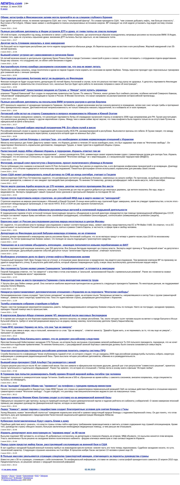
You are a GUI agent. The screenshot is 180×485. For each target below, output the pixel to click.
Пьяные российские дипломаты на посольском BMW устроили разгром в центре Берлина (53, 102)
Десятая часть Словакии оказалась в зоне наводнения (33, 43)
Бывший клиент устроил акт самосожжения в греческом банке (37, 55)
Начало (4, 476)
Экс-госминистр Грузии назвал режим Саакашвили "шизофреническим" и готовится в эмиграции (57, 268)
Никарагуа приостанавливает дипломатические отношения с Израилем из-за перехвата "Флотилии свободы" (65, 292)
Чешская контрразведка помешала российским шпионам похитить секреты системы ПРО (53, 350)
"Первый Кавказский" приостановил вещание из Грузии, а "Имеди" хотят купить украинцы (54, 90)
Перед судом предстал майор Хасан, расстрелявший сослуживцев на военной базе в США (54, 444)
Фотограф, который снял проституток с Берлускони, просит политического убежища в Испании (57, 163)
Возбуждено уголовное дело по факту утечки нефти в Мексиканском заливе (45, 256)
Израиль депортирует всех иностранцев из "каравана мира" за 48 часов (43, 432)
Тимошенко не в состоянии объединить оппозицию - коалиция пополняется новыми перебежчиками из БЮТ (64, 245)
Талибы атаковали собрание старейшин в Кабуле (30, 303)
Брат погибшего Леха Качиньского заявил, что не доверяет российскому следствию (50, 339)
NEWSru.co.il (6, 478)
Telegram (44, 476)
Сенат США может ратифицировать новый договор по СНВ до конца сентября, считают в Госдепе (58, 174)
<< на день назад (9, 469)
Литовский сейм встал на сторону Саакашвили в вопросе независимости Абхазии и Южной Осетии (59, 113)
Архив (18, 476)
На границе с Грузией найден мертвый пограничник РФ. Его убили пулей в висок (48, 127)
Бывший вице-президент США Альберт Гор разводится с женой (38, 362)
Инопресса (28, 478)
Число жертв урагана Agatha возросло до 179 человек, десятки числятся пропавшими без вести (57, 186)
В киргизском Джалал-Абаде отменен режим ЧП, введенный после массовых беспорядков (54, 315)
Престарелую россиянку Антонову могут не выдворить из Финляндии (42, 78)
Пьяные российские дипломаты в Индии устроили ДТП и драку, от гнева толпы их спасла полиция (59, 31)
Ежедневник (28, 476)
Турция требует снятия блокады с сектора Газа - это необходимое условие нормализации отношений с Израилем (67, 139)
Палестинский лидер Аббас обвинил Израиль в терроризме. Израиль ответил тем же (50, 151)
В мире (4, 9)
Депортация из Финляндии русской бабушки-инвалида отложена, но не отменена (48, 233)
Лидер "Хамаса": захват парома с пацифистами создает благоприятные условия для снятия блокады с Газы (64, 409)
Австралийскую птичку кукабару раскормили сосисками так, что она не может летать (51, 66)
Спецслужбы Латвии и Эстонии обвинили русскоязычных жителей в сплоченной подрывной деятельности (64, 209)
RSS (37, 476)
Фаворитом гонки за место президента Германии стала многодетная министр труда (49, 280)
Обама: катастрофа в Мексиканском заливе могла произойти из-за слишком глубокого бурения (56, 17)
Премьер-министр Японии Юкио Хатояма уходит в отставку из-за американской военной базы (56, 397)
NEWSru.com (11, 3)
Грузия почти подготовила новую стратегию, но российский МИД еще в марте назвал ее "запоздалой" (60, 198)
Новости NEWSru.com (12, 480)
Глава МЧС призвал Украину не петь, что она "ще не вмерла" (36, 327)
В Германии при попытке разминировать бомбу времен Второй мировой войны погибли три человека (61, 374)
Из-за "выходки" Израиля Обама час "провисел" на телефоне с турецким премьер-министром (56, 385)
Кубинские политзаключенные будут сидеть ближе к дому (35, 421)
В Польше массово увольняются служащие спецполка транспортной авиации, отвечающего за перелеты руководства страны (75, 456)
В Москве (18, 478)
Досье (11, 476)
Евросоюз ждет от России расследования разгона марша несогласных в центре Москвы (52, 221)
